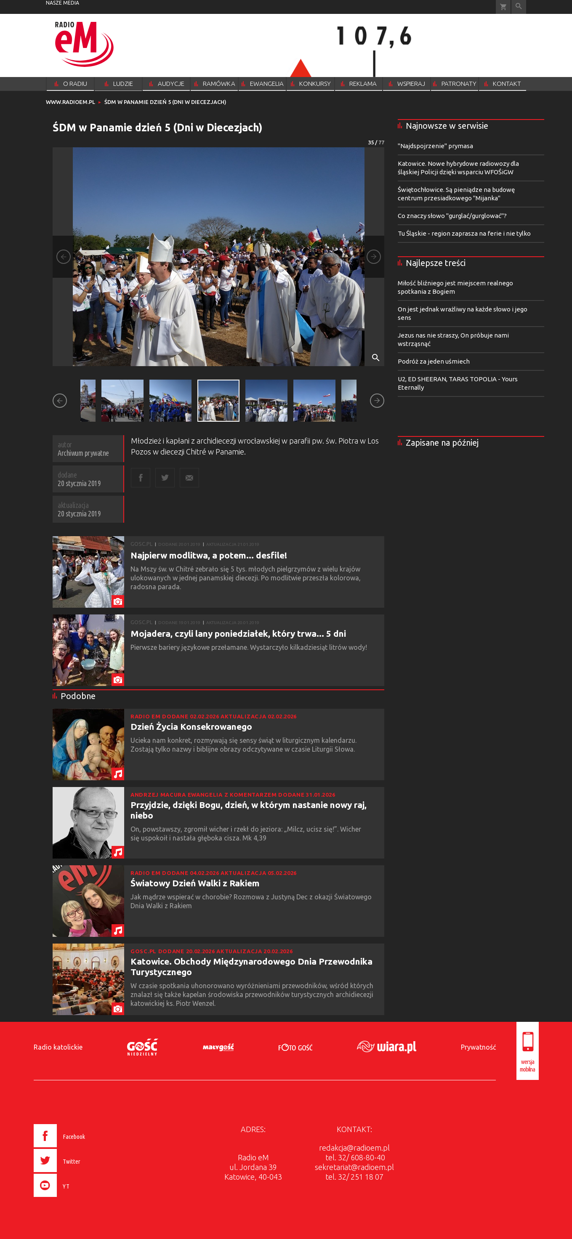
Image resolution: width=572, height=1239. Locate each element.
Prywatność (478, 1047)
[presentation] (77, 1198)
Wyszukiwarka (518, 7)
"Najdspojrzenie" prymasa (435, 145)
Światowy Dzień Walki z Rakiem (195, 883)
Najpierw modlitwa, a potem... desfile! (208, 555)
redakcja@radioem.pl (354, 1147)
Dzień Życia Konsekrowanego (191, 726)
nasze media (62, 2)
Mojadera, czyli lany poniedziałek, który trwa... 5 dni (238, 633)
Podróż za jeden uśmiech (434, 361)
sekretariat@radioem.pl (354, 1167)
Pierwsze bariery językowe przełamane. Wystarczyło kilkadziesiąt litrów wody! (249, 647)
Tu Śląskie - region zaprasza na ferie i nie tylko (464, 233)
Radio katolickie (58, 1047)
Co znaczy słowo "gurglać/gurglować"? (452, 215)
